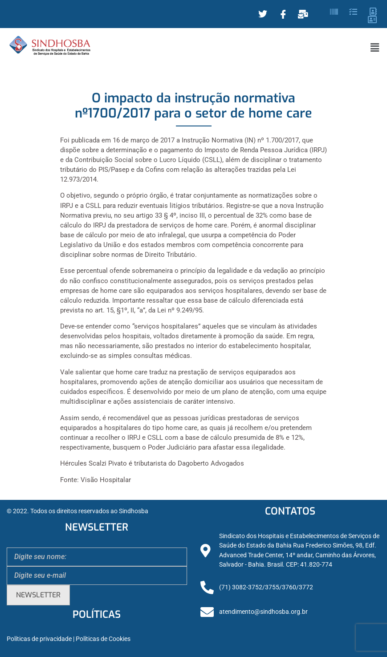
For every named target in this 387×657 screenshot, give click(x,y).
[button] (375, 47)
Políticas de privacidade (39, 639)
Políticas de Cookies (103, 639)
